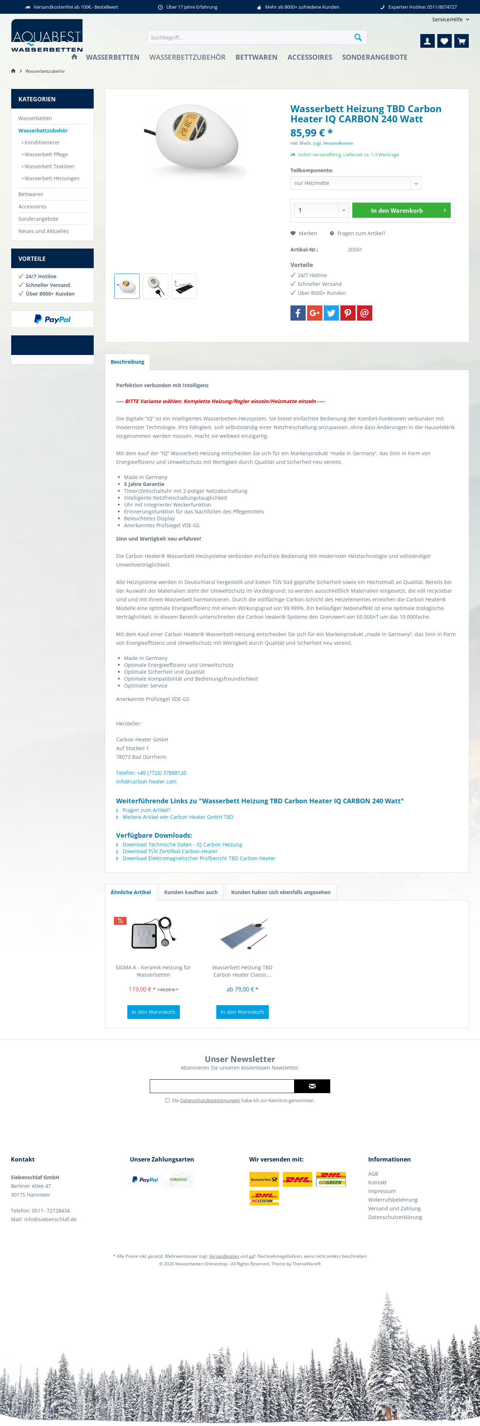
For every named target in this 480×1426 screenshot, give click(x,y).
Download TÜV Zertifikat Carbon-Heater (167, 851)
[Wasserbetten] (112, 57)
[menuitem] (448, 19)
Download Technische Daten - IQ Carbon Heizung (179, 844)
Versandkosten (224, 1256)
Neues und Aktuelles (43, 231)
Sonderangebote (38, 218)
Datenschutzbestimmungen (210, 1100)
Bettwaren (30, 194)
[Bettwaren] (256, 57)
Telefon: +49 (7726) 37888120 (151, 772)
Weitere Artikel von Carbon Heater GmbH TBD (174, 816)
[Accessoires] (310, 57)
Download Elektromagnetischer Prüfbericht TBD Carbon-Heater (196, 858)
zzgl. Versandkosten (333, 143)
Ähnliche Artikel (131, 892)
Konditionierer (41, 142)
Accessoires (32, 206)
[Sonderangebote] (375, 57)
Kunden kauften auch (191, 892)
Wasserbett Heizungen (51, 178)
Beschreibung (127, 361)
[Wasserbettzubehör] (187, 57)
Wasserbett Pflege (45, 154)
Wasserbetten (35, 118)
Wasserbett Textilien (48, 166)
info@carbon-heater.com (146, 781)
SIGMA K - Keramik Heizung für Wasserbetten (153, 971)
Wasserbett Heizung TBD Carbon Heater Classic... (242, 971)
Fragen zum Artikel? (357, 233)
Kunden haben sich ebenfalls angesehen (281, 892)
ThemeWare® (306, 1264)
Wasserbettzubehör (43, 130)
